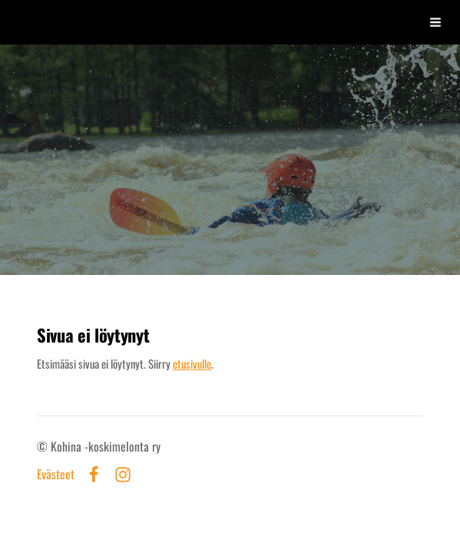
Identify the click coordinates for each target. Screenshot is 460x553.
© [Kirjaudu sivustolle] (44, 446)
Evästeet (55, 475)
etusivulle (192, 363)
